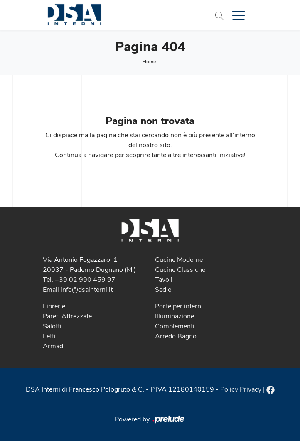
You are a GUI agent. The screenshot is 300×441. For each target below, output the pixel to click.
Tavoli (163, 279)
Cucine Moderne (179, 259)
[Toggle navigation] (238, 15)
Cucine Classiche (180, 269)
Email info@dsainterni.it (78, 289)
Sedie (163, 289)
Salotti (52, 326)
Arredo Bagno (176, 336)
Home (149, 61)
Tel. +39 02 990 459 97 (79, 279)
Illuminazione (174, 316)
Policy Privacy (240, 389)
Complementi (174, 326)
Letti (49, 336)
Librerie (54, 306)
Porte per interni (179, 306)
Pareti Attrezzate (67, 316)
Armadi (54, 346)
